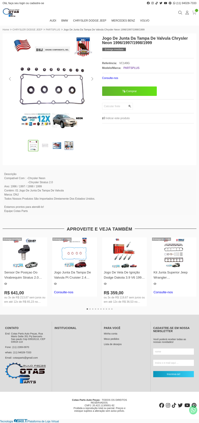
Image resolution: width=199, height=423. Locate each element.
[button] (10, 79)
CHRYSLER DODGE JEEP (89, 20)
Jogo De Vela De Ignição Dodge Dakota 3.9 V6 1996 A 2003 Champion (123, 275)
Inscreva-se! (173, 374)
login (22, 3)
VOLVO (144, 20)
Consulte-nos (110, 78)
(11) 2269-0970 (20, 347)
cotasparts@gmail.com (25, 357)
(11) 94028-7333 (184, 3)
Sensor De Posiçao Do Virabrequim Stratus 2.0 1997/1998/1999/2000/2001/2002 (24, 275)
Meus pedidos (111, 339)
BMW (64, 20)
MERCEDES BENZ (123, 20)
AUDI (53, 20)
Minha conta (110, 333)
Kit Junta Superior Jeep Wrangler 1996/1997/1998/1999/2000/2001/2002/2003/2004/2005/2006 (174, 275)
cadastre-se (37, 3)
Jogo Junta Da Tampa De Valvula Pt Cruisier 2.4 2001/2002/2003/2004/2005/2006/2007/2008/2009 (74, 275)
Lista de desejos (113, 344)
